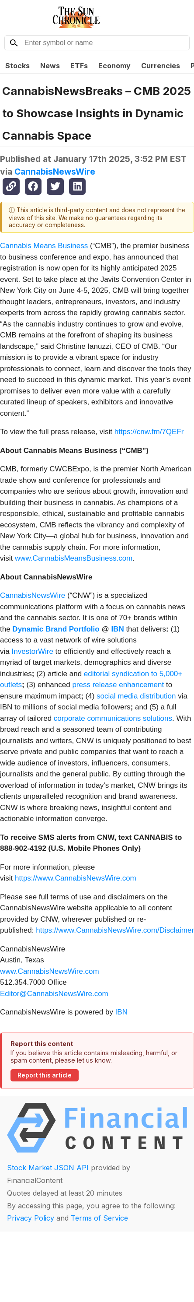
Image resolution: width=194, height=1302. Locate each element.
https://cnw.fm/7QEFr (149, 432)
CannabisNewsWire (54, 171)
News (50, 65)
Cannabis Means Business (44, 246)
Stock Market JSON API (48, 1167)
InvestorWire (32, 651)
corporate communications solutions (113, 718)
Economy (114, 65)
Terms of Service (99, 1218)
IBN (121, 1012)
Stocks (17, 65)
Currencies (160, 65)
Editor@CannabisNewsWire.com (54, 994)
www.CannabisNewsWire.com (49, 971)
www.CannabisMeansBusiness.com (73, 558)
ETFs (79, 65)
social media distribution (136, 696)
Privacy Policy (30, 1218)
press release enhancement (118, 685)
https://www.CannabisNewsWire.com (75, 878)
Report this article (44, 1075)
